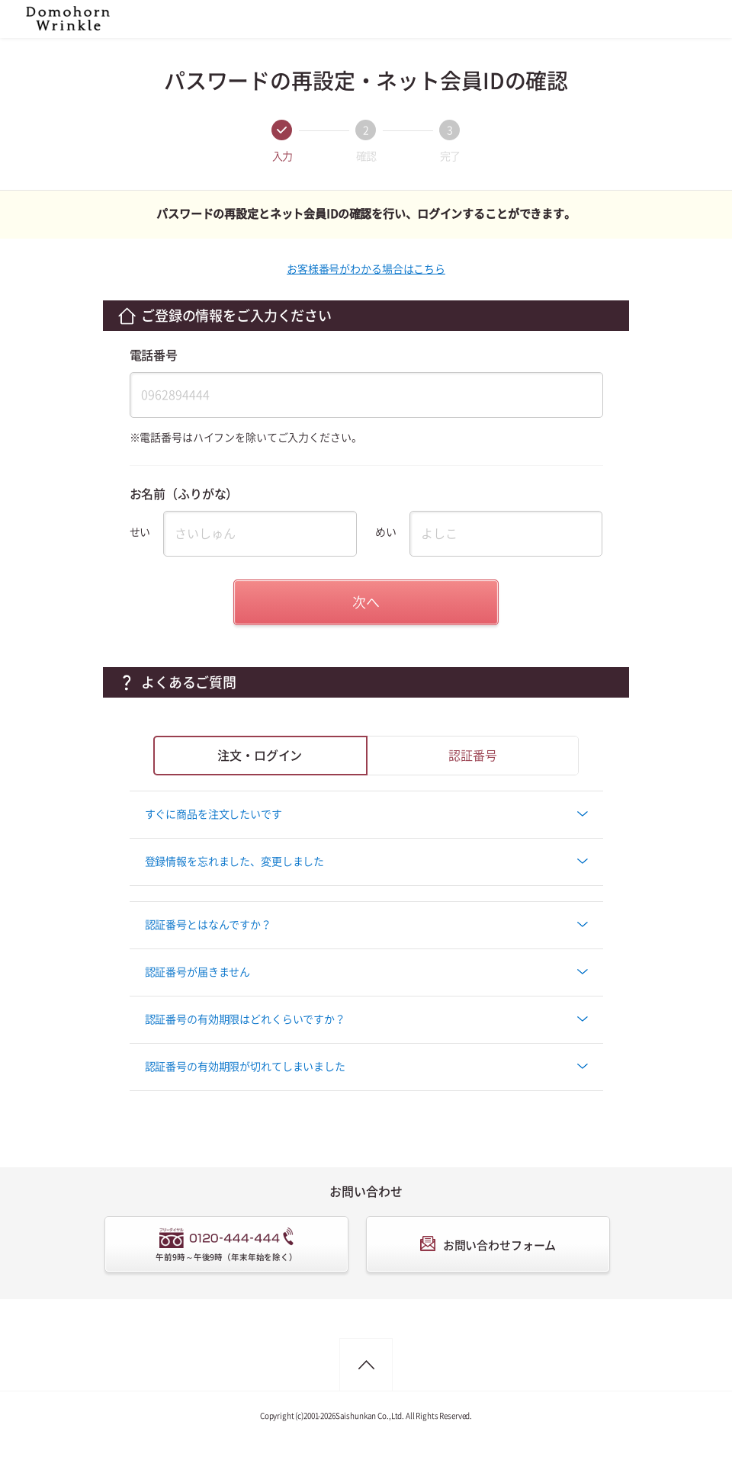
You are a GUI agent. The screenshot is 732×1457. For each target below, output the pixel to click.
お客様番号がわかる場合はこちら (366, 269)
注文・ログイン (259, 755)
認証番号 (472, 755)
